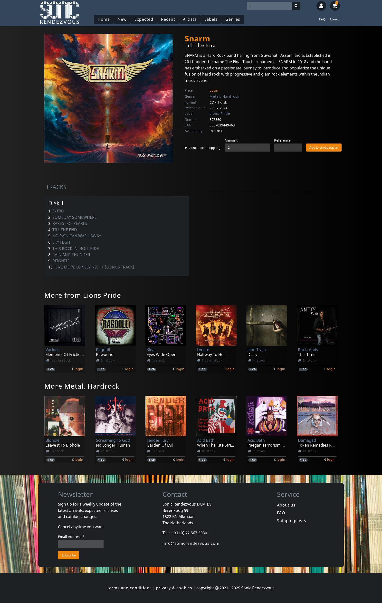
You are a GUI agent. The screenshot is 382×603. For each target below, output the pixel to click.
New (122, 19)
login (79, 369)
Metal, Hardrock (224, 96)
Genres (232, 19)
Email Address (71, 536)
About (335, 19)
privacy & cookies (174, 588)
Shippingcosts (291, 520)
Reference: (283, 140)
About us (286, 505)
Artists (190, 19)
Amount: (232, 140)
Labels (211, 19)
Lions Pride (220, 113)
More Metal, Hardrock (81, 386)
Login (215, 90)
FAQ (322, 19)
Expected (143, 19)
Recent (168, 19)
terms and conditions (129, 588)
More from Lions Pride (82, 295)
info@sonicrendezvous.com (191, 543)
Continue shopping (203, 147)
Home (104, 19)
